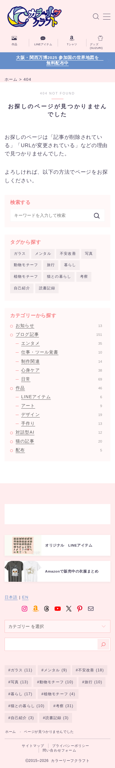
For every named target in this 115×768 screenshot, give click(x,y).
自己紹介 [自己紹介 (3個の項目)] (22, 718)
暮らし (70, 265)
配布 (59, 449)
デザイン (61, 414)
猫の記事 (59, 441)
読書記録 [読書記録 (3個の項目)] (57, 718)
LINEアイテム (61, 396)
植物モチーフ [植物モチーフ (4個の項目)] (59, 694)
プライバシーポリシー (71, 746)
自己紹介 (22, 288)
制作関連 (61, 361)
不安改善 (68, 253)
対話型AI (59, 432)
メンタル (43, 253)
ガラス (20, 253)
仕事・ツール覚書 (61, 352)
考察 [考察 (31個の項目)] (65, 706)
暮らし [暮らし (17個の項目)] (22, 694)
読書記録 (47, 288)
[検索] (103, 644)
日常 (61, 379)
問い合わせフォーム (59, 750)
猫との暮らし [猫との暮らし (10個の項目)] (27, 706)
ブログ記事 (59, 334)
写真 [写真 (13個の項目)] (20, 682)
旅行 (51, 265)
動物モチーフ (26, 265)
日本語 (11, 597)
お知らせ (59, 325)
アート (61, 405)
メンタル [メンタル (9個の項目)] (55, 670)
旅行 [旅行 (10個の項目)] (93, 682)
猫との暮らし (59, 276)
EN (25, 597)
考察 (84, 276)
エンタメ (61, 343)
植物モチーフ (26, 276)
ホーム (10, 731)
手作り (61, 423)
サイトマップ (33, 746)
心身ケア (61, 370)
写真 (89, 253)
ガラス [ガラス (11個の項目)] (22, 670)
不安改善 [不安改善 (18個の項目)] (91, 670)
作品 (59, 387)
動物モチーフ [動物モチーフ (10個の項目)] (56, 682)
